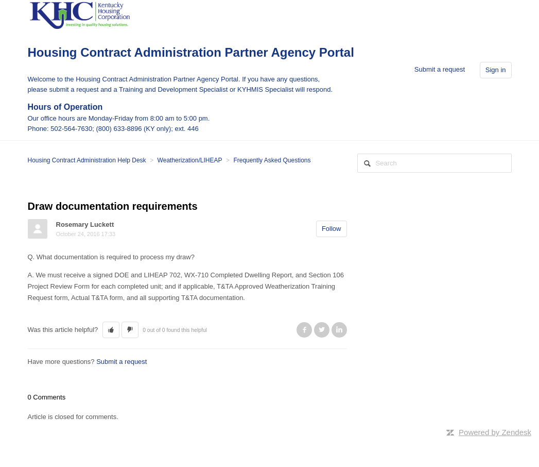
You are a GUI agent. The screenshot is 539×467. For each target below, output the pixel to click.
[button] (110, 330)
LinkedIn (339, 330)
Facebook (304, 330)
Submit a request (439, 69)
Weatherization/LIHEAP (190, 160)
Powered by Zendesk (495, 432)
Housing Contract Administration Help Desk (87, 160)
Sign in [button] (495, 70)
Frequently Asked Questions (271, 160)
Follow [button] (331, 228)
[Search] (434, 163)
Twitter (321, 330)
